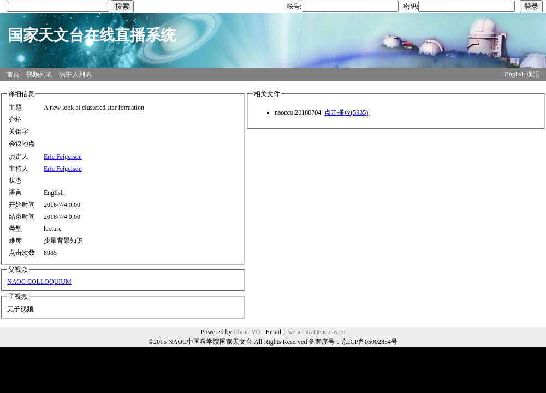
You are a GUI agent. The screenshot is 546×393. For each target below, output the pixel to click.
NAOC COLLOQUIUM (39, 281)
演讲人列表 (75, 74)
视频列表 (39, 74)
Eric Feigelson (63, 156)
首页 (13, 74)
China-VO (247, 332)
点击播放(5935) (346, 112)
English (515, 74)
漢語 (532, 74)
